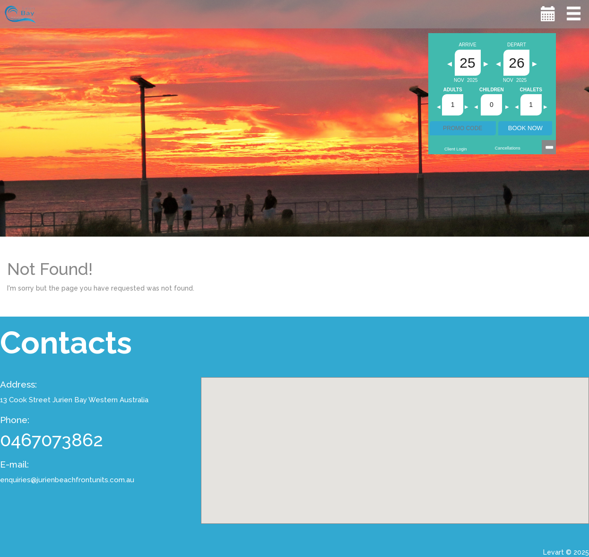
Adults (452, 90)
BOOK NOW (525, 128)
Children (491, 90)
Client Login (455, 149)
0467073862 (51, 440)
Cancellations (507, 148)
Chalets (531, 90)
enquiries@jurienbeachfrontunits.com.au (67, 480)
